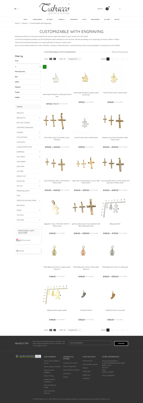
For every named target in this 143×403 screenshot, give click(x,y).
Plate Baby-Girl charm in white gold (115, 267)
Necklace (21, 181)
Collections (22, 137)
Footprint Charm (86, 310)
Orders (85, 368)
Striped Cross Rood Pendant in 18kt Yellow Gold (115, 139)
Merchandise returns (90, 364)
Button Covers (23, 123)
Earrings (20, 152)
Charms (20, 132)
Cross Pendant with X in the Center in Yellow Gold (57, 182)
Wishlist (20, 251)
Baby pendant (115, 224)
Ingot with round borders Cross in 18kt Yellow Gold (86, 182)
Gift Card (107, 19)
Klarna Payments (69, 366)
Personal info (87, 361)
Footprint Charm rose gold (115, 310)
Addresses (86, 375)
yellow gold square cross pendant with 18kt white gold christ (86, 225)
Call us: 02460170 (108, 375)
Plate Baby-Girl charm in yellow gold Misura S (57, 268)
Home (25, 19)
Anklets (20, 113)
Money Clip (21, 176)
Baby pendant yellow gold (57, 310)
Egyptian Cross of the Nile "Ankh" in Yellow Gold (57, 225)
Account (116, 19)
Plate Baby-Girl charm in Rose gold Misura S (86, 268)
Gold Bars (21, 162)
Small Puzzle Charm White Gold (86, 138)
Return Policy (49, 376)
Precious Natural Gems (26, 200)
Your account (89, 357)
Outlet (84, 19)
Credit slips (87, 371)
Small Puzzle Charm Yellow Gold (115, 93)
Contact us (67, 373)
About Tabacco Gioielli (52, 367)
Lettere (20, 171)
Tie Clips (20, 215)
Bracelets (21, 118)
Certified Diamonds (25, 127)
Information (74, 19)
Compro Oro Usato (70, 363)
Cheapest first (74, 59)
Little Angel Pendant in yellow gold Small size (86, 94)
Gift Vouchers (25, 240)
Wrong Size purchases (71, 370)
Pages (103, 59)
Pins (18, 196)
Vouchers (86, 378)
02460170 (27, 9)
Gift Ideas (50, 19)
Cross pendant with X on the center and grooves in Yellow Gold (115, 182)
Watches (20, 220)
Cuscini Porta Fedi (24, 147)
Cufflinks (21, 142)
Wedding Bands (37, 19)
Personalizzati (23, 191)
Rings (19, 210)
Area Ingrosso (95, 19)
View (46, 59)
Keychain (20, 166)
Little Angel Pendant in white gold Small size (57, 95)
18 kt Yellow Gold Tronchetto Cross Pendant (57, 139)
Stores (65, 377)
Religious (21, 205)
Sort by (62, 59)
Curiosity (61, 19)
